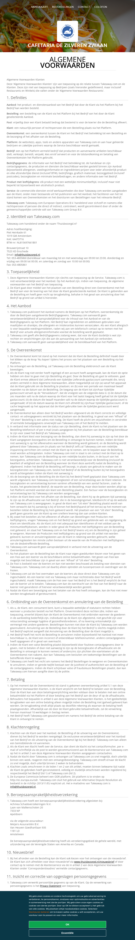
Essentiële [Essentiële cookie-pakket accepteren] (67, 933)
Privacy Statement (50, 886)
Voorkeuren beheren (39, 912)
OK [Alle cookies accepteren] (67, 924)
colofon (100, 7)
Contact (84, 7)
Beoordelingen (63, 7)
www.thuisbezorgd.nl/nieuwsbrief (94, 861)
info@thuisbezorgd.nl (27, 254)
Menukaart (39, 7)
